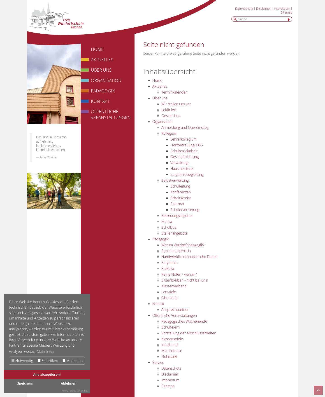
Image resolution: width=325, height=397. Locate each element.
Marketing (72, 360)
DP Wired (82, 390)
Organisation (106, 80)
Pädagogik (103, 91)
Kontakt (100, 101)
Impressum (282, 8)
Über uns (101, 70)
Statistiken (48, 360)
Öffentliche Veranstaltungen (111, 114)
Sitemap (286, 12)
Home (97, 49)
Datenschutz (244, 8)
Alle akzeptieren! (47, 374)
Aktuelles (102, 59)
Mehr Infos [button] (45, 351)
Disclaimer (263, 8)
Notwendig (22, 360)
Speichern (25, 383)
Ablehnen (69, 383)
